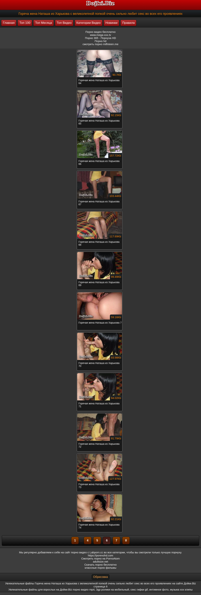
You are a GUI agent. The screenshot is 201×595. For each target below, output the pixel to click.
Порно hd (100, 41)
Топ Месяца (43, 23)
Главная (9, 23)
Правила (128, 23)
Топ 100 (24, 23)
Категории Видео (88, 23)
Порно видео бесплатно (100, 31)
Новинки (111, 23)
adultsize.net (100, 561)
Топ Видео (64, 23)
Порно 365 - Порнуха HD (100, 37)
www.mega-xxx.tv (100, 34)
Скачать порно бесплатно (100, 564)
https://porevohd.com (100, 555)
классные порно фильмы (100, 567)
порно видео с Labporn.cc (87, 552)
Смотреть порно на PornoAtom (100, 558)
